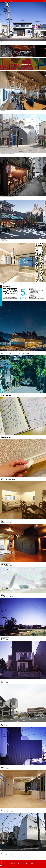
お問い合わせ (32, 863)
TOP (1, 861)
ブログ (21, 863)
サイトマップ (37, 863)
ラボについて (5, 863)
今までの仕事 (11, 863)
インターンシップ (26, 863)
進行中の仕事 (16, 863)
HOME (1, 863)
